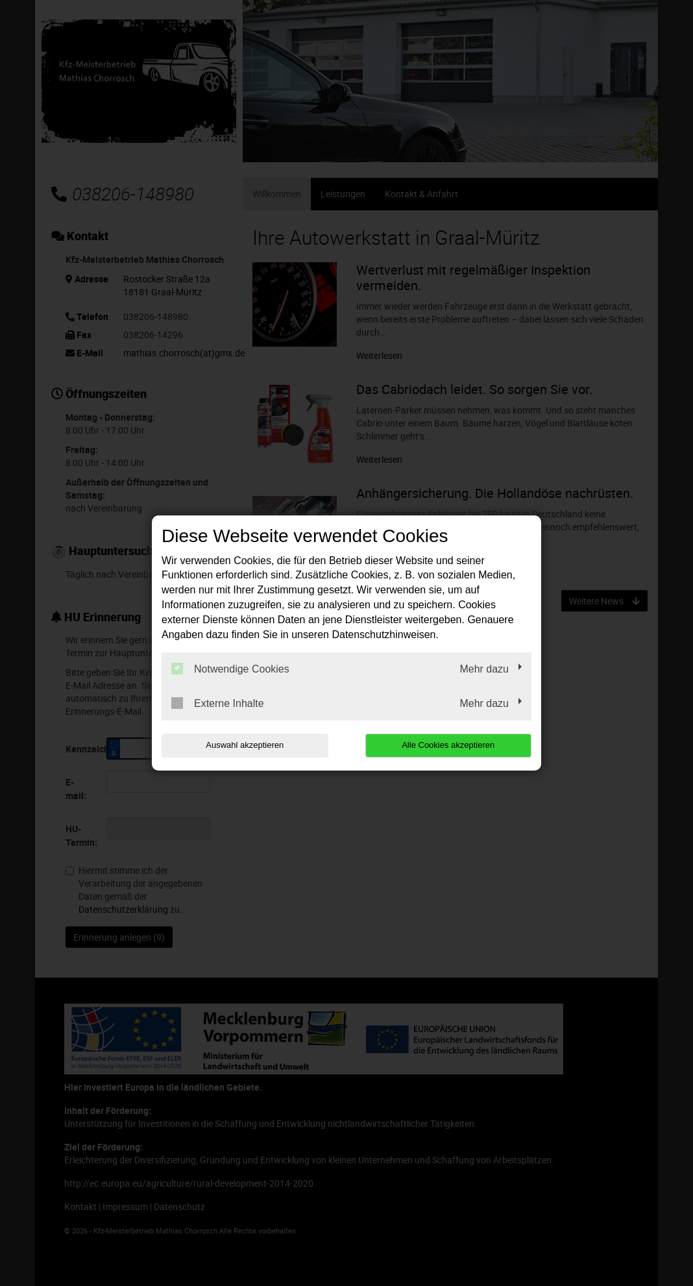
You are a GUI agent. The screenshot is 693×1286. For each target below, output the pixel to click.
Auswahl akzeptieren (245, 745)
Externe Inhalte (217, 703)
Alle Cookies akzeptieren (448, 745)
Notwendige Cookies (230, 668)
